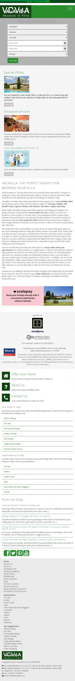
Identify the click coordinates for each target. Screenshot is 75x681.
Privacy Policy (9, 574)
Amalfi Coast (9, 476)
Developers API (10, 569)
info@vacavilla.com (17, 676)
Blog (6, 581)
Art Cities (7, 423)
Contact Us (8, 564)
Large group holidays (12, 444)
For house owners (11, 584)
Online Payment (10, 579)
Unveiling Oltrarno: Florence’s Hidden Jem (21, 505)
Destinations (9, 595)
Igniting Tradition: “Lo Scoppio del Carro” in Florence (26, 516)
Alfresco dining (10, 418)
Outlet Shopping (10, 648)
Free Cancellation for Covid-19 (21, 147)
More (9, 104)
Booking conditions (11, 571)
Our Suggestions (11, 626)
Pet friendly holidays (12, 428)
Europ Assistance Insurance (15, 589)
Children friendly (10, 433)
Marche (7, 620)
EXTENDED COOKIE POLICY (15, 591)
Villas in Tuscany (10, 646)
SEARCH (13, 60)
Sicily (6, 482)
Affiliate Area (9, 576)
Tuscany (7, 466)
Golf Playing (8, 439)
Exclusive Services (11, 586)
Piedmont (8, 622)
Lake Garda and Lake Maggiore (16, 487)
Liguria (6, 615)
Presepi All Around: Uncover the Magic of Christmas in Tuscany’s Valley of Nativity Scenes (35, 528)
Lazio (6, 617)
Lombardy (8, 610)
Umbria (7, 492)
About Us (7, 566)
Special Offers (14, 72)
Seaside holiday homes (13, 449)
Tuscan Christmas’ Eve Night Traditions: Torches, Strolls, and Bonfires (34, 539)
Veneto (7, 471)
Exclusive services (17, 111)
